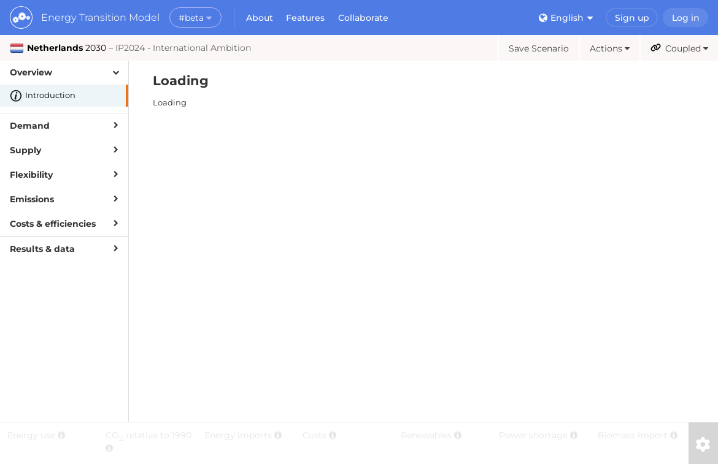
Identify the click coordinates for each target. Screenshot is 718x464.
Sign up (632, 17)
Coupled (679, 48)
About (259, 17)
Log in (686, 17)
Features (305, 17)
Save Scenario (539, 48)
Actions (610, 48)
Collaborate (363, 17)
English (566, 17)
